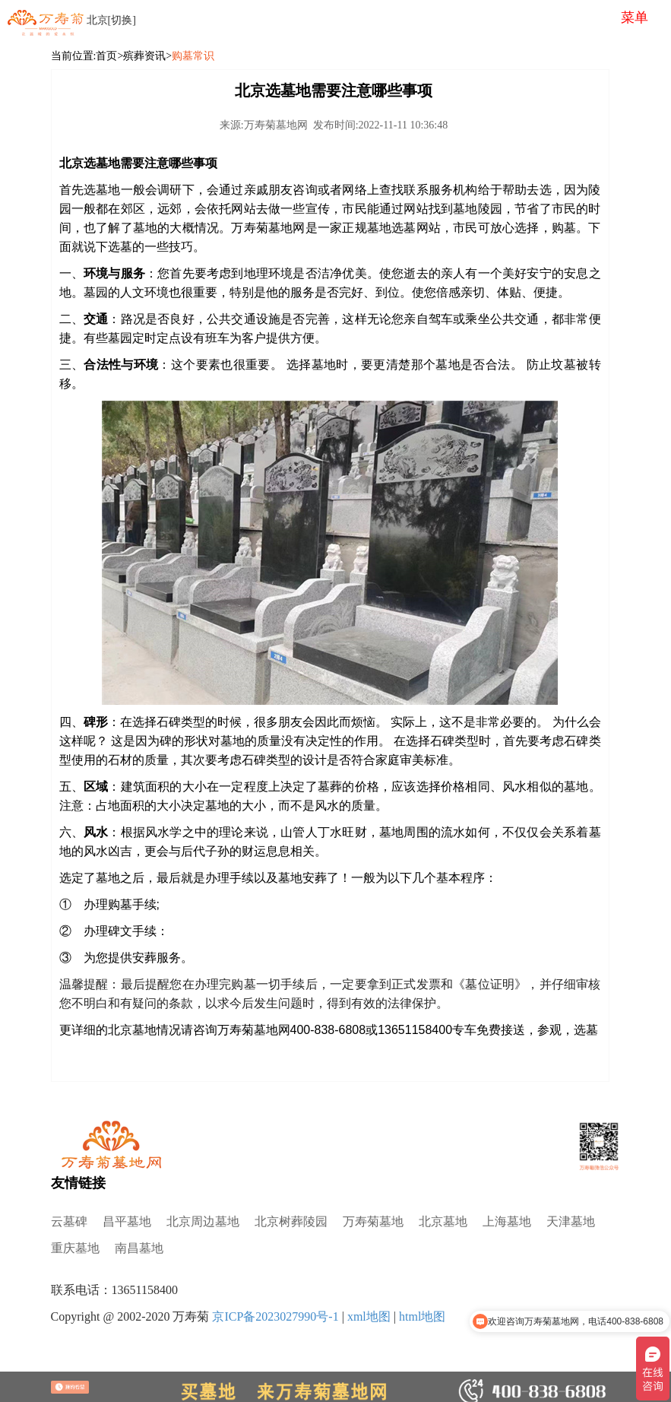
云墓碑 (69, 1221)
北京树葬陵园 (291, 1221)
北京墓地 (443, 1221)
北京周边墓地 (202, 1221)
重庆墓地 (75, 1248)
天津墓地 (570, 1221)
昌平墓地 (127, 1221)
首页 (106, 56)
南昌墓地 (139, 1248)
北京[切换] (111, 20)
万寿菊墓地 (373, 1221)
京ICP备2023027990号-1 (275, 1316)
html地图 (422, 1316)
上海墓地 (507, 1221)
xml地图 (369, 1316)
